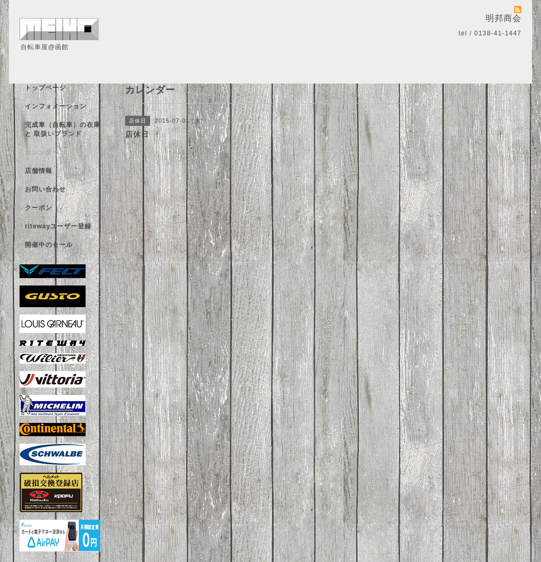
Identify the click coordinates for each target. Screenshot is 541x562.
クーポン (38, 207)
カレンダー (42, 152)
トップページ (45, 87)
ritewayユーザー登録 (58, 226)
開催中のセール (49, 244)
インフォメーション (56, 106)
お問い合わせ (45, 189)
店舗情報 (38, 170)
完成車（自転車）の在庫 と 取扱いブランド (62, 129)
